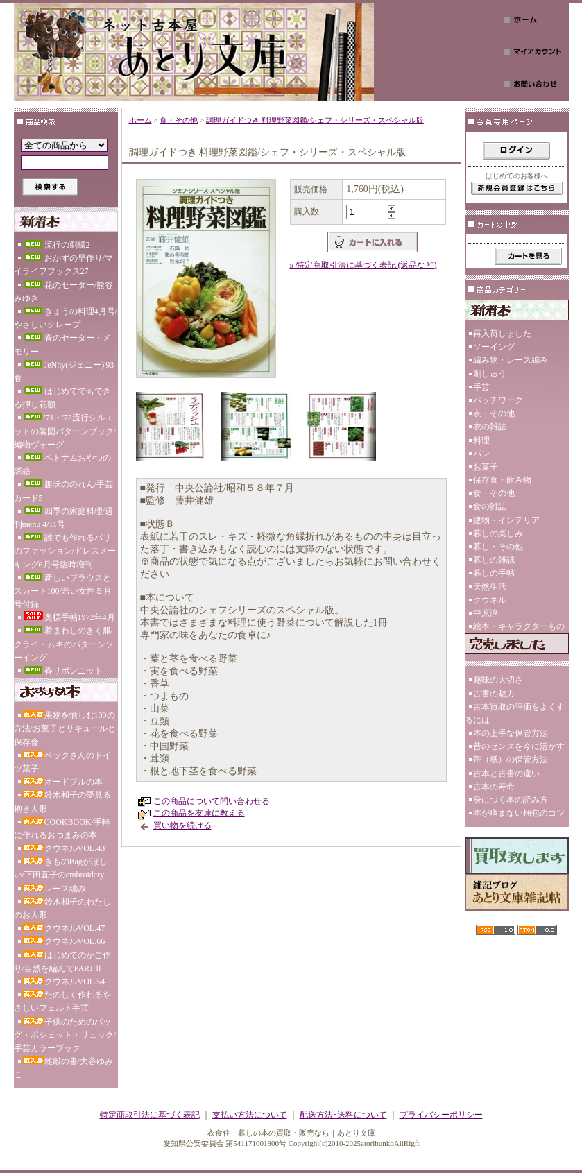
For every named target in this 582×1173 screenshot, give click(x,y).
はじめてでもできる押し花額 (62, 397)
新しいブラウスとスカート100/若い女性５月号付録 (63, 591)
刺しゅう (489, 374)
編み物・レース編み (510, 360)
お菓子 (485, 467)
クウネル (489, 600)
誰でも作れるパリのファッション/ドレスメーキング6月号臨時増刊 (65, 551)
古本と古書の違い (506, 773)
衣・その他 (494, 413)
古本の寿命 (494, 786)
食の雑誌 (489, 506)
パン (481, 454)
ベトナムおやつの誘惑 (62, 464)
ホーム (140, 120)
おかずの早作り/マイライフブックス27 (63, 264)
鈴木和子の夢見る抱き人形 (62, 801)
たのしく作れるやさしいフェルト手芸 (62, 1001)
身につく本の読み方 (510, 800)
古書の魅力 (494, 694)
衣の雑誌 (489, 426)
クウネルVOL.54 (63, 981)
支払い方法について (249, 1115)
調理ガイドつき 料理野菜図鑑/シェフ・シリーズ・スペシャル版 (315, 120)
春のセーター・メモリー (62, 344)
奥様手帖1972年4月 (68, 616)
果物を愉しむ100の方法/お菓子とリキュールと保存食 (65, 728)
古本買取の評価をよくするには (515, 713)
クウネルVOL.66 (63, 941)
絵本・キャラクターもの (519, 626)
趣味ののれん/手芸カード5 (63, 490)
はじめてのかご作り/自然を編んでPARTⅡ (62, 961)
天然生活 (489, 587)
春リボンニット (62, 671)
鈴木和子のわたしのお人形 (62, 908)
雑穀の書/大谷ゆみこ (63, 1067)
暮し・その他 (498, 546)
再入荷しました (502, 334)
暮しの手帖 (494, 573)
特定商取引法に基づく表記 (150, 1115)
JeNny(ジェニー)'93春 (64, 371)
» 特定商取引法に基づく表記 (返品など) (363, 265)
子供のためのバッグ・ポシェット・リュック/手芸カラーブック (65, 1035)
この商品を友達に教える (199, 813)
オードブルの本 (62, 782)
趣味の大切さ (498, 680)
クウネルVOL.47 (63, 928)
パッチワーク (498, 400)
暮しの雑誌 (494, 560)
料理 (481, 440)
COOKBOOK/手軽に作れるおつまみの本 (62, 828)
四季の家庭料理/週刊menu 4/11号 (63, 517)
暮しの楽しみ (498, 533)
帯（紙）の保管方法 (510, 759)
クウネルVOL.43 (63, 848)
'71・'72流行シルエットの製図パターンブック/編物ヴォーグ (65, 431)
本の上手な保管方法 (510, 733)
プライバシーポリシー (441, 1115)
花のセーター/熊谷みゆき (63, 291)
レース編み (54, 888)
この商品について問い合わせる (211, 801)
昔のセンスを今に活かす (519, 746)
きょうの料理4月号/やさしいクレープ (65, 318)
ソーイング (494, 347)
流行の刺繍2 (56, 245)
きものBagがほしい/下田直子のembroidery (61, 868)
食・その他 (179, 120)
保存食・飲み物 (502, 480)
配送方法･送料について (343, 1115)
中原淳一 (489, 613)
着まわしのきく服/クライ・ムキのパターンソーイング (64, 644)
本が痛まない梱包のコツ (519, 813)
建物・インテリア (506, 520)
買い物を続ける (182, 825)
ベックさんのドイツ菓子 (62, 762)
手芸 (481, 387)
